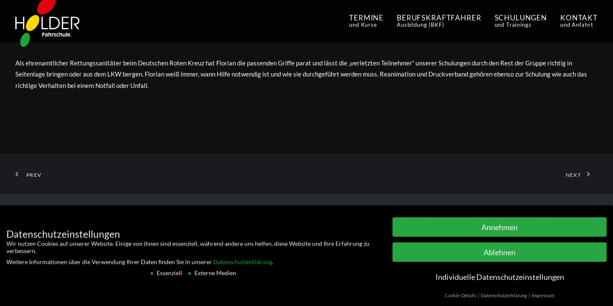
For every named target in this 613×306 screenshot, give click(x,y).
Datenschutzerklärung (242, 265)
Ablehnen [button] (500, 255)
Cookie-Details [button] (461, 298)
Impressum (543, 298)
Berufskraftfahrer (439, 20)
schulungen (521, 20)
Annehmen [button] (499, 230)
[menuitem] (369, 21)
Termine (366, 20)
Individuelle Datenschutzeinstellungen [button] (499, 280)
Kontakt (579, 20)
